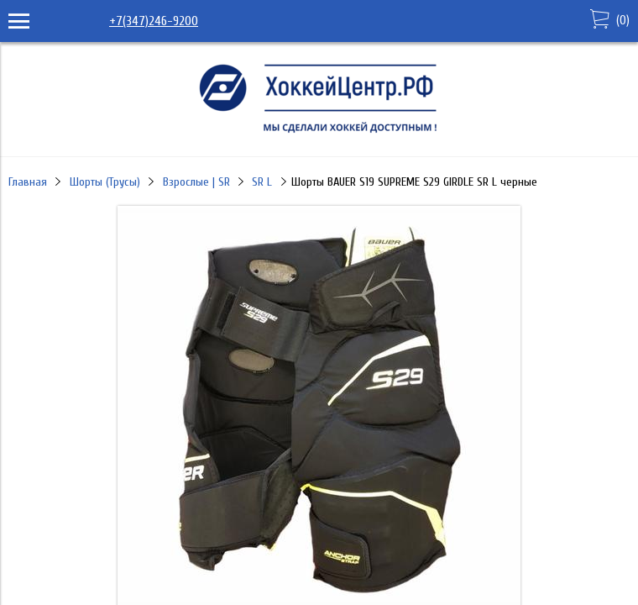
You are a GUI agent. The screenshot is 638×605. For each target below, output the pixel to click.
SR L (262, 182)
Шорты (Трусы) (105, 182)
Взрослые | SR (196, 182)
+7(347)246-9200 (153, 21)
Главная (27, 182)
